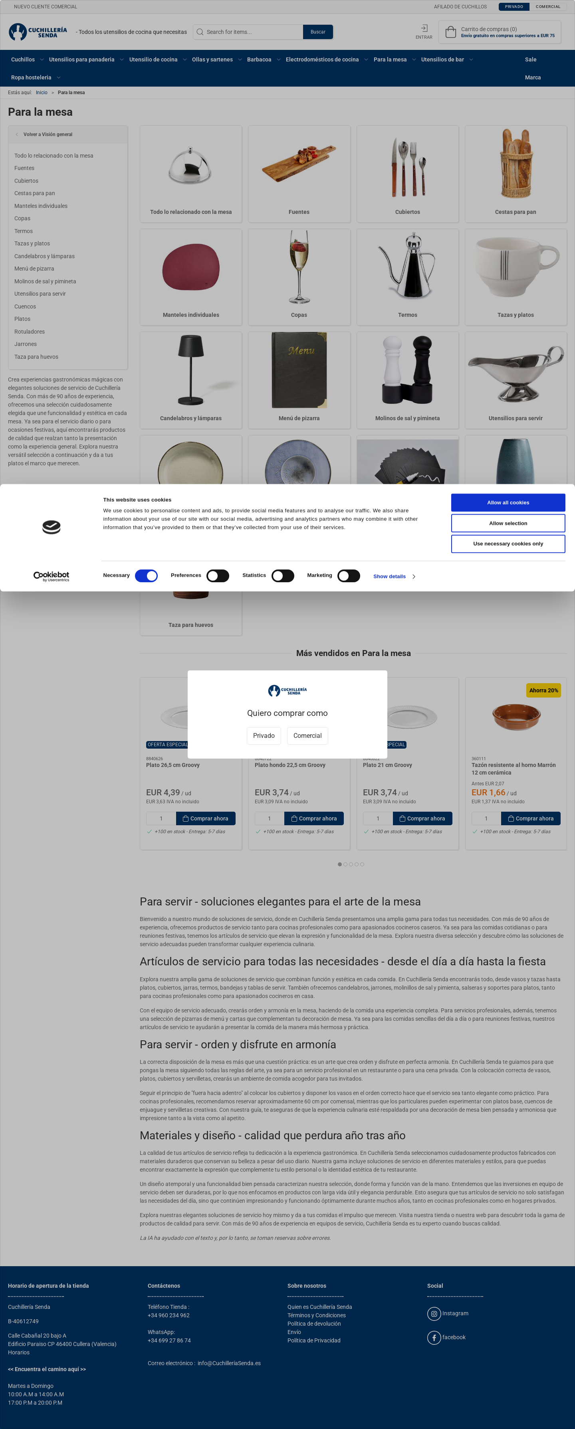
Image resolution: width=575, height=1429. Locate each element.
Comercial (307, 735)
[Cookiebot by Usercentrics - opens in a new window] (52, 92)
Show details (389, 92)
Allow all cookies (508, 19)
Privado (264, 735)
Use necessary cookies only (508, 60)
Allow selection (508, 39)
